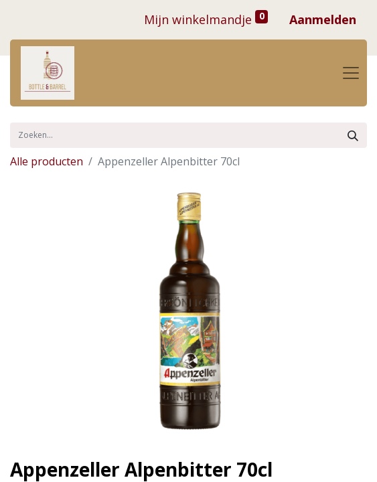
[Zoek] (353, 135)
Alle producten (46, 161)
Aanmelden (322, 19)
